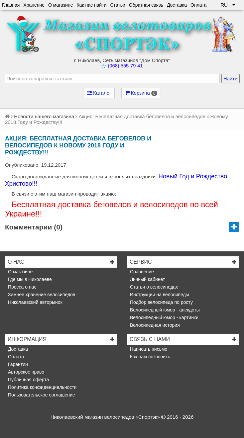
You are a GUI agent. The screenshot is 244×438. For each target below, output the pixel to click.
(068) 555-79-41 (125, 65)
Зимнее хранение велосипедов (41, 294)
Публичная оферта (28, 379)
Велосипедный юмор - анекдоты (164, 309)
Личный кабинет (147, 279)
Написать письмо (148, 349)
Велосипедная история (154, 325)
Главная (11, 5)
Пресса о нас (21, 287)
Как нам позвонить (149, 356)
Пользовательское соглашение (41, 394)
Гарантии (17, 364)
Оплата (198, 5)
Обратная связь (146, 5)
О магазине (60, 5)
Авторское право (25, 372)
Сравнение (141, 271)
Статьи (117, 5)
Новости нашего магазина (44, 116)
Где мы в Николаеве (29, 279)
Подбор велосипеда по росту (161, 302)
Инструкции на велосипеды (159, 294)
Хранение (34, 5)
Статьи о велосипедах (153, 287)
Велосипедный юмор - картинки (163, 317)
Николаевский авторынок (34, 302)
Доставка (177, 5)
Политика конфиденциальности (41, 387)
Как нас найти (91, 5)
